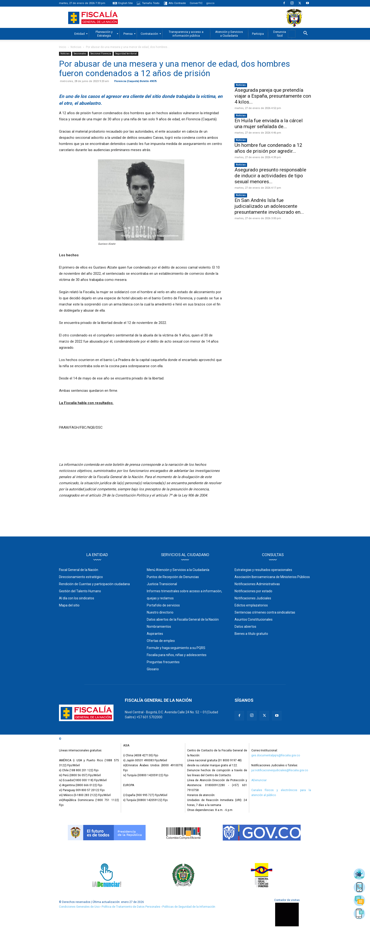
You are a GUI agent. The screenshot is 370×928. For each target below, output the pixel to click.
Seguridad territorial (126, 53)
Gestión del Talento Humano (80, 591)
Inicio (62, 47)
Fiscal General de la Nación (78, 570)
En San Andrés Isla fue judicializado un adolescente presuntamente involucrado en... (269, 206)
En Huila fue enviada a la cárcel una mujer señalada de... (269, 123)
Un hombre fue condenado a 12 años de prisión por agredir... (268, 148)
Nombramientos (159, 626)
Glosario (153, 669)
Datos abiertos (245, 626)
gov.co (210, 3)
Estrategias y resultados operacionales (263, 570)
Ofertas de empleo (161, 641)
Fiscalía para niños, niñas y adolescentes (176, 655)
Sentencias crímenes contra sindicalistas (265, 612)
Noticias (76, 47)
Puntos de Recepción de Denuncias (173, 577)
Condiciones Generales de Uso (79, 906)
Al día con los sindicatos (76, 598)
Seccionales (80, 53)
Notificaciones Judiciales (253, 598)
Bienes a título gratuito (251, 634)
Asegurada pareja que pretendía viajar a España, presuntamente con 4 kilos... (273, 96)
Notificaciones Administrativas (257, 584)
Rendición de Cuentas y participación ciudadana (94, 584)
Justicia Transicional (162, 584)
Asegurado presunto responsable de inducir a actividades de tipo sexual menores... (270, 175)
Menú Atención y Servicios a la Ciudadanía (178, 570)
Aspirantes (155, 634)
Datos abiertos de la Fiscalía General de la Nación (183, 619)
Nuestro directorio (160, 612)
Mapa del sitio (69, 605)
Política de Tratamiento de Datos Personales (131, 906)
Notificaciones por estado (253, 591)
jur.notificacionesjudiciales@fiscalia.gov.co (279, 770)
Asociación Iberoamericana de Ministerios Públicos (272, 577)
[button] (305, 34)
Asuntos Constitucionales (254, 619)
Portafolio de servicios (163, 605)
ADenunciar (259, 780)
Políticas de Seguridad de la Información (188, 906)
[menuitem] (79, 34)
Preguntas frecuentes (163, 662)
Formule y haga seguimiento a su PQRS (176, 648)
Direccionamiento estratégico (81, 577)
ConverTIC (196, 3)
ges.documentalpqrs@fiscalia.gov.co (275, 755)
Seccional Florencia (100, 53)
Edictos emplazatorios (251, 605)
